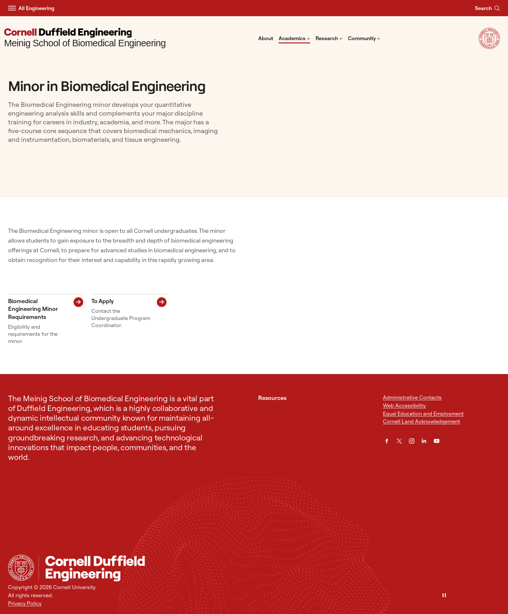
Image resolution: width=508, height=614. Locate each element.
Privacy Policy (24, 603)
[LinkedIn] (424, 441)
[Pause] (444, 595)
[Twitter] (399, 441)
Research (329, 37)
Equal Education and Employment (423, 413)
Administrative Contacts (412, 397)
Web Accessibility (404, 405)
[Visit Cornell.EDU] (489, 47)
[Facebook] (386, 441)
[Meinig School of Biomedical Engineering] (85, 38)
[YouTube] (436, 441)
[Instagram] (411, 441)
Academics (294, 37)
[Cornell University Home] (21, 568)
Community (364, 37)
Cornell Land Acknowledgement (421, 421)
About (265, 38)
